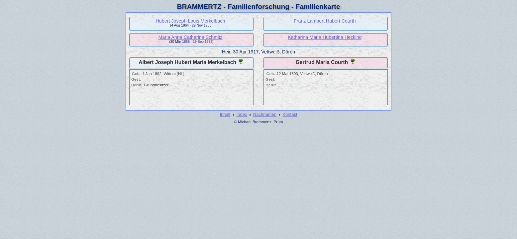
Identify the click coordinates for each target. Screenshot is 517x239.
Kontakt (289, 114)
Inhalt (225, 114)
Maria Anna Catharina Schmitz (190, 37)
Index (242, 114)
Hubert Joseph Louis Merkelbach (190, 21)
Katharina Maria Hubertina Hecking (325, 37)
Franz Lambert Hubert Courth (325, 21)
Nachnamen (264, 114)
